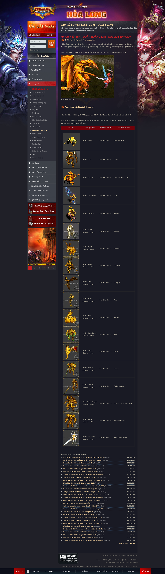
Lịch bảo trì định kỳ (42, 218)
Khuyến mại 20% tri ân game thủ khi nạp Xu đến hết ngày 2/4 (83, 474)
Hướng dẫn (102, 571)
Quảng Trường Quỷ (39, 103)
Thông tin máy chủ (42, 224)
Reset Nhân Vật (36, 70)
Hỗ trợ (42, 206)
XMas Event (36, 134)
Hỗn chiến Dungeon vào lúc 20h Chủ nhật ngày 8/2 (80, 532)
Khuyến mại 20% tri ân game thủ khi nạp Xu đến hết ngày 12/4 (83, 457)
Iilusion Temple (37, 158)
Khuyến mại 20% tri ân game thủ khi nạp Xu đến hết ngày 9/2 (83, 529)
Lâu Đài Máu (36, 99)
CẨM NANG (42, 55)
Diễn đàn (131, 571)
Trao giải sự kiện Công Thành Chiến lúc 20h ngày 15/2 (81, 520)
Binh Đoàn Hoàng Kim (40, 130)
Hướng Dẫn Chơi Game (39, 181)
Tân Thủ (35, 571)
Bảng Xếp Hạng (37, 79)
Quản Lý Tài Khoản (38, 61)
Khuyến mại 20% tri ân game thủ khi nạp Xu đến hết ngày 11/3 (83, 497)
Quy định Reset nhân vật (39, 190)
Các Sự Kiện (35, 84)
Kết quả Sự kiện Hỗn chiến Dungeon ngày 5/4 (78, 463)
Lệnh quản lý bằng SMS (39, 200)
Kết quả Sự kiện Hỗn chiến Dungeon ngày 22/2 (78, 512)
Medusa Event (37, 147)
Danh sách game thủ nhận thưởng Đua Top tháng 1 (80, 537)
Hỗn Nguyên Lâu (38, 96)
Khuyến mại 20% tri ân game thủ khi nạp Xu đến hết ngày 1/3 (83, 509)
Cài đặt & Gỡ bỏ (123, 555)
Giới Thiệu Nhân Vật (38, 172)
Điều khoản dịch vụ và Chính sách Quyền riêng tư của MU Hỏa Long (116, 566)
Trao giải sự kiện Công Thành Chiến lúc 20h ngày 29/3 (81, 477)
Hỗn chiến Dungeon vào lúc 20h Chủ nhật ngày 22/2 (80, 514)
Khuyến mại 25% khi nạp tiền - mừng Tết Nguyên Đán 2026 (82, 517)
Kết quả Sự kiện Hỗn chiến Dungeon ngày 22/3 (78, 483)
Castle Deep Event (38, 137)
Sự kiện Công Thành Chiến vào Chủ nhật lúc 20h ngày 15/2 (82, 523)
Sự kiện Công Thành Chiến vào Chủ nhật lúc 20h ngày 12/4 (82, 460)
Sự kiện (85, 571)
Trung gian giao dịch (42, 211)
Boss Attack (36, 123)
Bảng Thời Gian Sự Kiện (40, 186)
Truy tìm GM (36, 110)
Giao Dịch (34, 75)
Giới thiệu (105, 555)
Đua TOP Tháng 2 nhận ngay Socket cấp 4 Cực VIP (80, 535)
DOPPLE (35, 154)
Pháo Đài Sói (36, 106)
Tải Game (145, 571)
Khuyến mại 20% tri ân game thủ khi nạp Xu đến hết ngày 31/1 (83, 540)
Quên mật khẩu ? (35, 50)
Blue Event (36, 127)
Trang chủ (62, 28)
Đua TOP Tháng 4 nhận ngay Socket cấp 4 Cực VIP (80, 469)
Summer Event (37, 141)
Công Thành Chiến (38, 92)
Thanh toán (134, 555)
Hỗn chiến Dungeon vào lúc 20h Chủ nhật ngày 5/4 (80, 466)
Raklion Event (37, 144)
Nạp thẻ (49, 35)
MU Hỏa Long (41, 10)
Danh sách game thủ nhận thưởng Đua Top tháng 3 (80, 471)
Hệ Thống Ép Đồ (37, 177)
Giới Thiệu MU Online (39, 167)
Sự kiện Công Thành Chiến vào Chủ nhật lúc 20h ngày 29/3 (82, 480)
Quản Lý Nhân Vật (37, 65)
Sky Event (35, 113)
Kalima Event (37, 116)
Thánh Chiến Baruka (39, 151)
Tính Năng (48, 571)
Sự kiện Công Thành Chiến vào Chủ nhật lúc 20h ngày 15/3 (82, 494)
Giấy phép (113, 555)
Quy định (116, 571)
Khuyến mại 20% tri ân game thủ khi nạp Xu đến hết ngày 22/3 (83, 486)
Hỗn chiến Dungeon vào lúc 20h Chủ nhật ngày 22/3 (80, 489)
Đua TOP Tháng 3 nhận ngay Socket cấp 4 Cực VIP (80, 503)
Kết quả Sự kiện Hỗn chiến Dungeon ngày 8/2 (78, 526)
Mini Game (35, 163)
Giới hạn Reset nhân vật (39, 195)
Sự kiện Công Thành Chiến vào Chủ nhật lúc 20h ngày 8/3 (82, 500)
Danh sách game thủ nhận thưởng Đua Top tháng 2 (80, 506)
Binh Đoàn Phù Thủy (39, 120)
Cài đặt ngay (42, 27)
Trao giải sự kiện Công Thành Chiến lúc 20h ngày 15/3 (81, 492)
